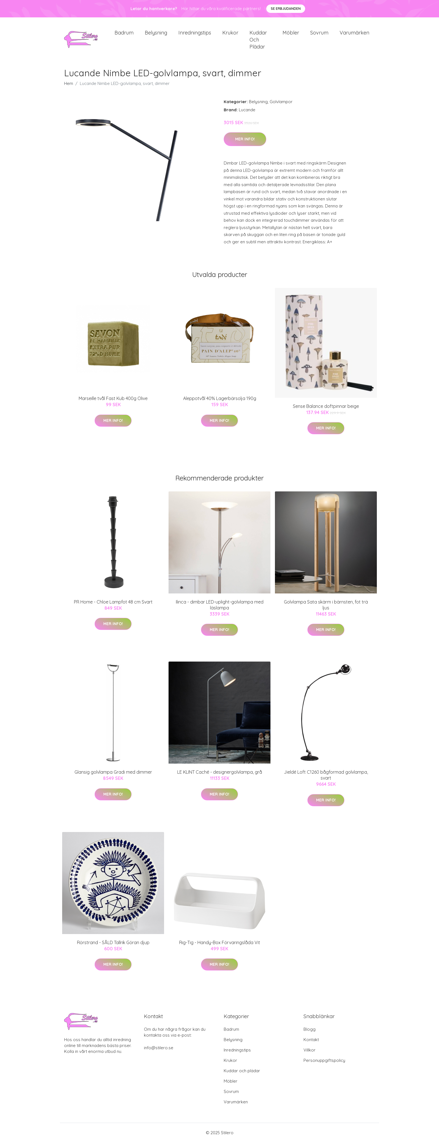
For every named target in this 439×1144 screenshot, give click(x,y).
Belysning (156, 33)
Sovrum (319, 33)
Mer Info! (245, 141)
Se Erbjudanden (286, 8)
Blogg (309, 1031)
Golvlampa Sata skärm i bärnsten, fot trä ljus (326, 607)
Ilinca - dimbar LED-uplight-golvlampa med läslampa (219, 607)
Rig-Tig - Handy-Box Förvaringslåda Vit (219, 944)
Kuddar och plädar (258, 40)
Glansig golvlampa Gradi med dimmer (113, 774)
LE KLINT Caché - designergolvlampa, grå (219, 774)
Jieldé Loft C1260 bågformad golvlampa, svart (326, 777)
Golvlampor (281, 103)
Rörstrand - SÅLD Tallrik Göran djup (113, 944)
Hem (68, 85)
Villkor (309, 1051)
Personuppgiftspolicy (324, 1062)
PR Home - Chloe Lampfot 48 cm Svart (113, 604)
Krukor (230, 33)
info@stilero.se (158, 1049)
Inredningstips (194, 33)
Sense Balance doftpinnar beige (326, 408)
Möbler (290, 33)
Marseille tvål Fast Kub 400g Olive (113, 400)
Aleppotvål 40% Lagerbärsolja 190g (219, 400)
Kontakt (311, 1041)
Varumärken (354, 33)
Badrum (124, 33)
